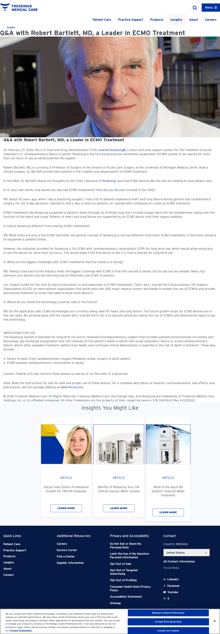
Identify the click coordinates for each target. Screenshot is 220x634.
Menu (209, 7)
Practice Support (130, 19)
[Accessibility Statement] (131, 596)
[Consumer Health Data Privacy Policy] (131, 588)
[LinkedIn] (172, 579)
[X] (168, 598)
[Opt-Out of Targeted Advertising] (131, 572)
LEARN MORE (66, 508)
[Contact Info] (179, 561)
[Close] (214, 621)
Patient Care (101, 19)
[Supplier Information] (78, 563)
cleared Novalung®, (112, 150)
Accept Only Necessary (168, 621)
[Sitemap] (131, 603)
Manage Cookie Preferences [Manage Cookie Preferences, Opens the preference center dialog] (168, 613)
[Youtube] (172, 592)
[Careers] (78, 544)
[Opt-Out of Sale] (131, 564)
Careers (211, 19)
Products (157, 19)
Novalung (109, 181)
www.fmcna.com (72, 387)
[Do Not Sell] (131, 545)
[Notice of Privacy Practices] (131, 555)
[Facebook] (173, 586)
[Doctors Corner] (78, 550)
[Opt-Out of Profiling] (131, 580)
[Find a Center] (78, 556)
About (193, 19)
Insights (176, 19)
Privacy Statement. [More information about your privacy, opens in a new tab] (21, 630)
